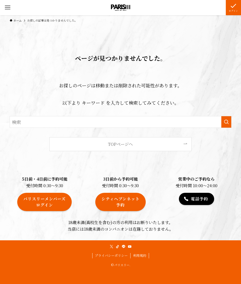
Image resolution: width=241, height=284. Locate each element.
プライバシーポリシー (111, 255)
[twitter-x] (111, 246)
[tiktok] (117, 246)
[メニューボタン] (7, 7)
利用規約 (139, 255)
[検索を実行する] (226, 122)
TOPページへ (120, 144)
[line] (123, 246)
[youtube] (129, 246)
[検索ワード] (120, 122)
